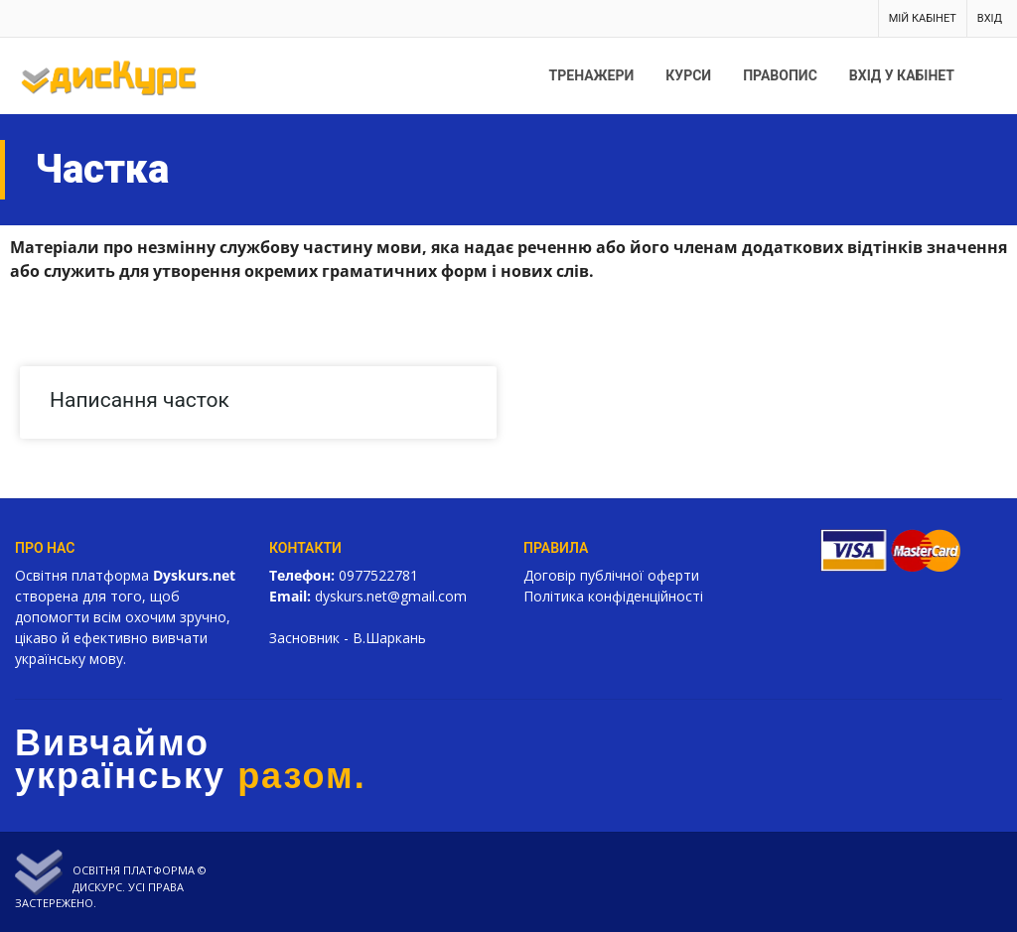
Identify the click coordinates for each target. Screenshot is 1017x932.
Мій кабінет (922, 18)
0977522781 (378, 575)
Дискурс (97, 886)
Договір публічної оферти (611, 575)
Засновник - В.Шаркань (347, 637)
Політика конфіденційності (613, 596)
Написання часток (139, 400)
